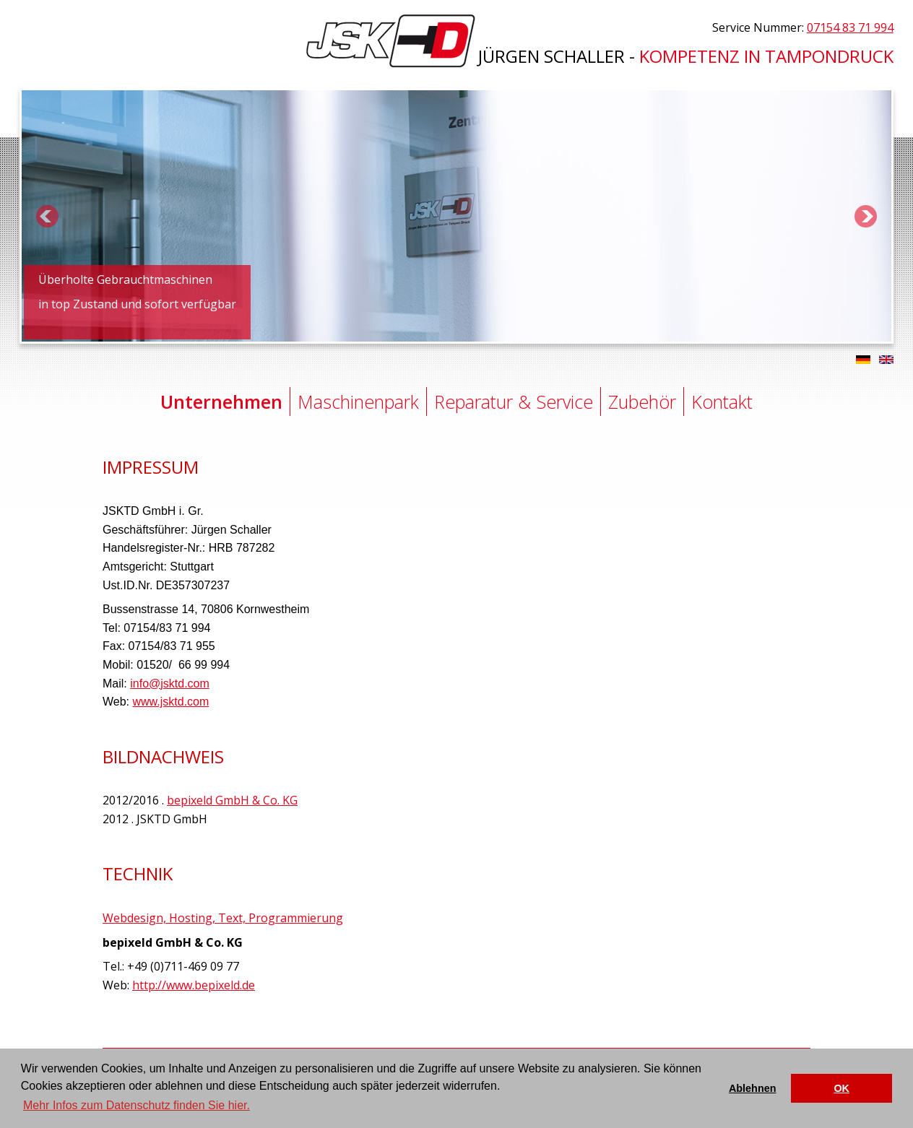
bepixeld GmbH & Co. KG (232, 800)
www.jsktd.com (171, 701)
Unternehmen (221, 401)
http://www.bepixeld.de (193, 985)
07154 (850, 27)
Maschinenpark (358, 401)
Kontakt (722, 401)
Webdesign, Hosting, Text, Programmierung (223, 918)
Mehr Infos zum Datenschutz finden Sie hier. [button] (136, 1105)
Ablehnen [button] (752, 1088)
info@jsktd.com (169, 683)
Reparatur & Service (513, 401)
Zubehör (642, 401)
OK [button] (841, 1088)
